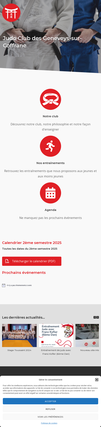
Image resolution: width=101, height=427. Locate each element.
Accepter (50, 401)
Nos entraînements (50, 163)
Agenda (50, 210)
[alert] (50, 285)
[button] (96, 379)
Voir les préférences (50, 416)
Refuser (50, 409)
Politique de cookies (49, 423)
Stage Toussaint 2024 (19, 350)
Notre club (50, 116)
